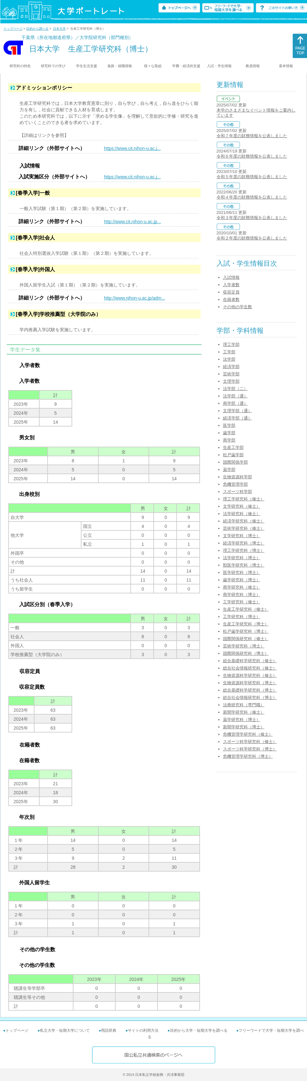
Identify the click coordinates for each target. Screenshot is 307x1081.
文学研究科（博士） (241, 535)
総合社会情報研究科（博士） (250, 697)
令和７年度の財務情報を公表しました (252, 135)
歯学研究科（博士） (241, 579)
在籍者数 (231, 299)
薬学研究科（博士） (241, 719)
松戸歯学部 (233, 454)
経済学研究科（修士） (244, 521)
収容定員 (231, 292)
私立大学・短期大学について (65, 1030)
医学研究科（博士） (241, 572)
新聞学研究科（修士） (244, 712)
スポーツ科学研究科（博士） (250, 749)
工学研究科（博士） (241, 616)
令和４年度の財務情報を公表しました (252, 197)
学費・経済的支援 (186, 66)
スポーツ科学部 (237, 491)
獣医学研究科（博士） (244, 565)
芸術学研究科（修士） (244, 528)
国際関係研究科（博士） (246, 653)
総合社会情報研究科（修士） (250, 668)
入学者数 (231, 284)
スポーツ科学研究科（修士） (250, 741)
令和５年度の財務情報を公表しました (252, 176)
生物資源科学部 (237, 476)
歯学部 (229, 432)
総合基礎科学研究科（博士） (250, 690)
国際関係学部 (235, 462)
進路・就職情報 (119, 66)
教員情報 (253, 66)
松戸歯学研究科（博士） (246, 631)
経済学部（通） (237, 418)
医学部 (229, 425)
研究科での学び (53, 66)
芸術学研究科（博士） (244, 646)
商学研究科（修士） (241, 587)
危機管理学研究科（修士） (248, 734)
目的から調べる (37, 28)
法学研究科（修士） (241, 513)
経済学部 (231, 366)
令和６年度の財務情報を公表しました (252, 156)
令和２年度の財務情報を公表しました (252, 238)
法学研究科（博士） (241, 557)
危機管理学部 (235, 484)
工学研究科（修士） (241, 601)
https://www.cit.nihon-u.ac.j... (132, 148)
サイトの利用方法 (143, 1030)
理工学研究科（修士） (244, 499)
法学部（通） (235, 396)
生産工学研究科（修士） (246, 609)
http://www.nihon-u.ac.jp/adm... (134, 298)
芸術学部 (231, 374)
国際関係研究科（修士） (246, 638)
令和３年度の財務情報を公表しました (252, 217)
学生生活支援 (86, 66)
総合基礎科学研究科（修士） (250, 660)
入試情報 (231, 277)
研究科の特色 (20, 66)
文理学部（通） (237, 410)
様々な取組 (153, 66)
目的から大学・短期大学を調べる (198, 1030)
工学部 (229, 351)
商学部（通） (235, 403)
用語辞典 (108, 1030)
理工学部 (231, 344)
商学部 (229, 440)
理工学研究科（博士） (244, 550)
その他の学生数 (237, 306)
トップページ (13, 28)
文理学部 (231, 381)
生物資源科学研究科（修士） (250, 675)
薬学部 (229, 469)
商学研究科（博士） (241, 594)
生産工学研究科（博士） (246, 624)
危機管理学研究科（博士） (248, 756)
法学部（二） (235, 388)
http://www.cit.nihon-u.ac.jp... (132, 221)
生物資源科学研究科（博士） (250, 682)
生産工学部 (233, 447)
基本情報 (286, 66)
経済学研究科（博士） (244, 543)
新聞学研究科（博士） (244, 727)
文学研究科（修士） (241, 506)
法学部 (229, 359)
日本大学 (59, 28)
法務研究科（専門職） (244, 704)
